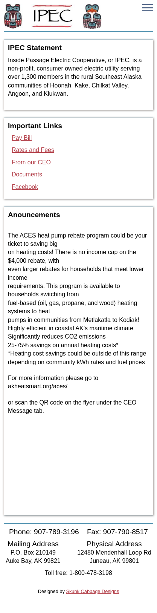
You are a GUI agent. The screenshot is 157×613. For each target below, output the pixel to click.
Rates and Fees (33, 150)
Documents (27, 174)
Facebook (25, 187)
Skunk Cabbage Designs (92, 591)
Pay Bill (22, 138)
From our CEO (31, 162)
